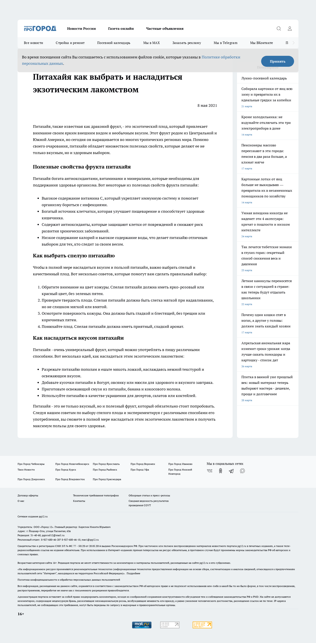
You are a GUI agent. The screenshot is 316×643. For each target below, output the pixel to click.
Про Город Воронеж (143, 464)
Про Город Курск (65, 469)
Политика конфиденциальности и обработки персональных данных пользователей (69, 579)
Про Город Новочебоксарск (72, 464)
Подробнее (133, 573)
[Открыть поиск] (278, 28)
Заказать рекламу (186, 43)
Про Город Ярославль (106, 464)
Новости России (81, 28)
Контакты (79, 500)
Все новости (33, 43)
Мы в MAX (151, 43)
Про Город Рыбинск (105, 469)
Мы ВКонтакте (261, 43)
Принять (277, 61)
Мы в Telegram (225, 43)
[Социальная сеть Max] (242, 470)
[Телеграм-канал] (231, 470)
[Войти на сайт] (289, 28)
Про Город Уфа (140, 469)
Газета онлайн (121, 28)
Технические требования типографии (96, 495)
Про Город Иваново (180, 464)
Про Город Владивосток (70, 479)
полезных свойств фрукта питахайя (165, 185)
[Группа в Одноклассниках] (220, 470)
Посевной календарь (113, 43)
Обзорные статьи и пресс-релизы (149, 495)
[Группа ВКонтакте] (209, 470)
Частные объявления (164, 28)
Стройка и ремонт (70, 43)
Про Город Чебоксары (31, 464)
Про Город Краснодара (107, 479)
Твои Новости (26, 469)
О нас (21, 500)
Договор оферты (28, 495)
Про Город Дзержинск (31, 479)
